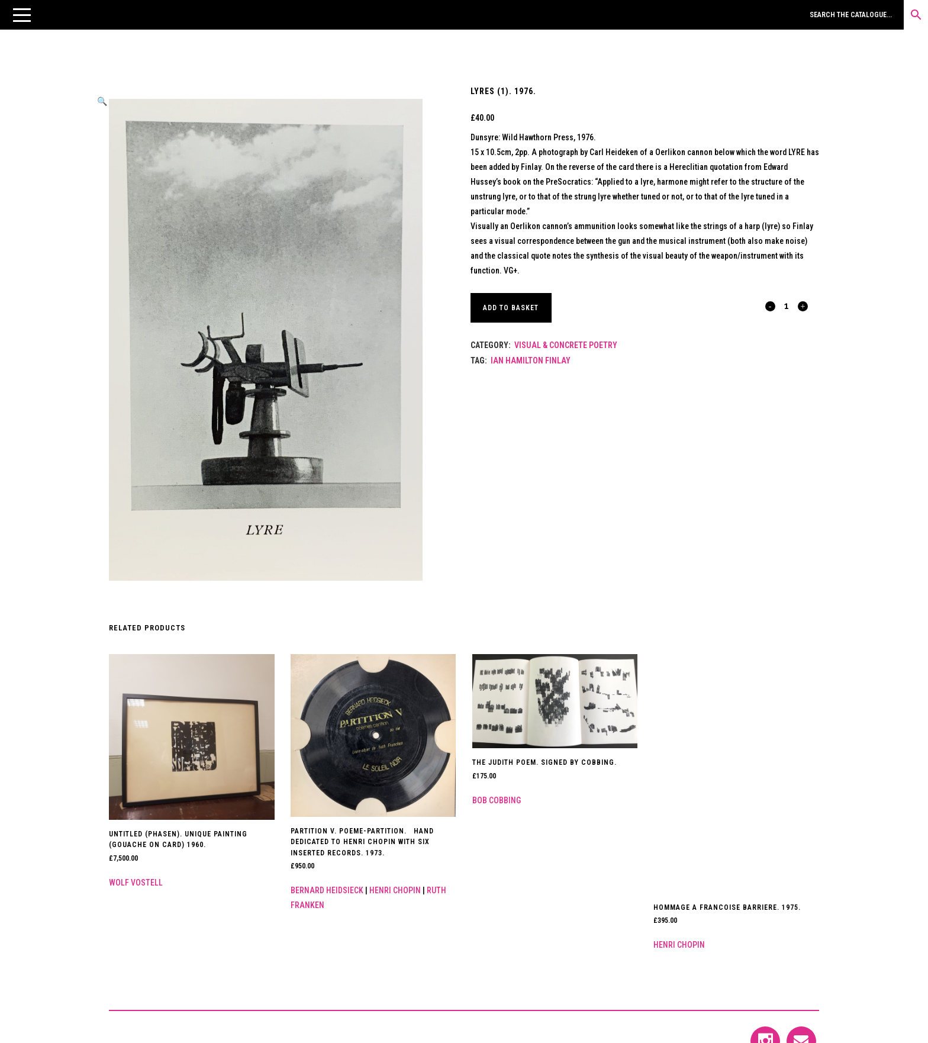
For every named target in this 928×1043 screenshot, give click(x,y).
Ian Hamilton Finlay (531, 360)
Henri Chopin (395, 890)
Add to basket (512, 308)
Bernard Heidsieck (327, 890)
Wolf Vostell (136, 882)
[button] (22, 15)
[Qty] (786, 305)
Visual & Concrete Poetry (565, 345)
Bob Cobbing (496, 800)
